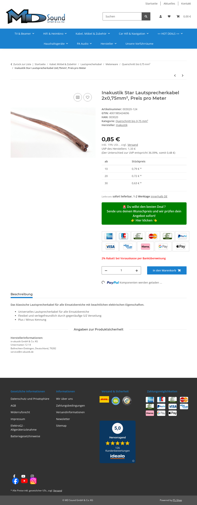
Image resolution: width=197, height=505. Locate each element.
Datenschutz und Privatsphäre (30, 399)
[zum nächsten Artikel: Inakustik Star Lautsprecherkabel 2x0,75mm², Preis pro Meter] (183, 75)
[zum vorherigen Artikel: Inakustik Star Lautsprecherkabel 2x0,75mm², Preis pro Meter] (175, 75)
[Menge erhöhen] (137, 270)
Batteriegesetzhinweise (25, 436)
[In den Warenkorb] (14, 88)
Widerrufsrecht (20, 412)
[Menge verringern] (106, 270)
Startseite (151, 3)
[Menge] (121, 270)
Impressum (18, 419)
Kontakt (186, 3)
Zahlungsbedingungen (70, 405)
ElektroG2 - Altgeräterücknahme (24, 427)
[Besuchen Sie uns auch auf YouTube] (23, 479)
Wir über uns (64, 399)
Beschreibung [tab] (22, 294)
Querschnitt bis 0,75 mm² (132, 121)
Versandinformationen (70, 412)
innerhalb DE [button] (159, 196)
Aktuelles (169, 3)
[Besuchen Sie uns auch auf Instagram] (32, 479)
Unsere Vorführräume (139, 43)
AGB (13, 405)
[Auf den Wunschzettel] (87, 97)
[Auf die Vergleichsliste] (78, 97)
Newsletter (63, 419)
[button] (160, 16)
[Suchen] (122, 16)
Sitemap (61, 425)
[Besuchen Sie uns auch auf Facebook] (14, 479)
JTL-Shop (177, 500)
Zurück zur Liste (22, 64)
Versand (133, 145)
